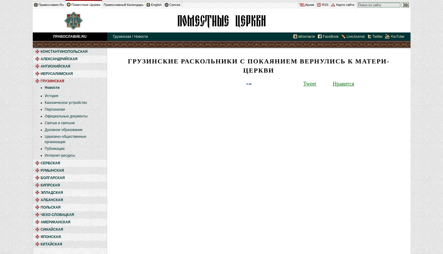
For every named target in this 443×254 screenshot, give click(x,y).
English (156, 4)
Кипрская (50, 185)
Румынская (52, 170)
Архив (309, 4)
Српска (174, 4)
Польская (51, 207)
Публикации (55, 149)
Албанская (52, 200)
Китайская (51, 244)
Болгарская (53, 178)
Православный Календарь (123, 4)
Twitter (377, 37)
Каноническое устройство (66, 103)
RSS (325, 4)
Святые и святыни (60, 123)
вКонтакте (306, 37)
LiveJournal (355, 37)
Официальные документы (66, 116)
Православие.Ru (51, 4)
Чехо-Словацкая (57, 215)
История (52, 96)
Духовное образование (64, 130)
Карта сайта (345, 4)
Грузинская (222, 20)
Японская (51, 237)
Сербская (50, 163)
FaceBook (331, 37)
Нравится (343, 84)
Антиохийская (56, 66)
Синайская (52, 229)
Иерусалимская (57, 74)
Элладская (52, 193)
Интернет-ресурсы (60, 155)
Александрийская (59, 59)
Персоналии (55, 109)
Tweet (309, 84)
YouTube (397, 37)
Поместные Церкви (86, 4)
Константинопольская (64, 52)
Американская (56, 222)
